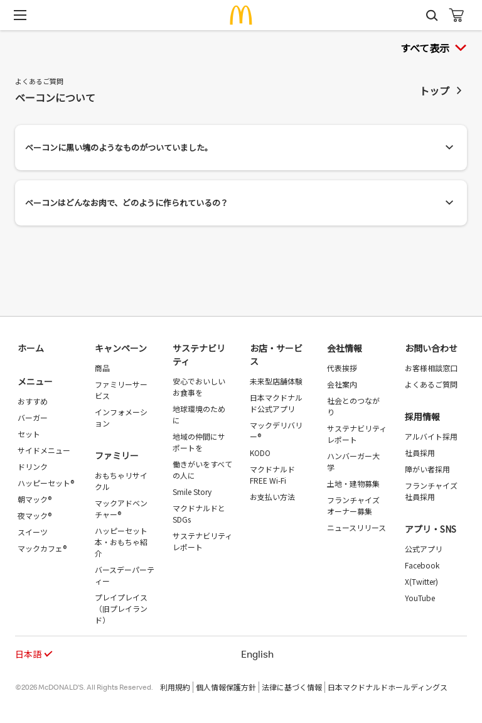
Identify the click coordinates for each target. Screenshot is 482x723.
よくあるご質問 (431, 384)
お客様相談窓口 (431, 367)
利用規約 (175, 687)
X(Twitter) (421, 581)
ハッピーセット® (46, 482)
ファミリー (117, 455)
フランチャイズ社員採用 (431, 491)
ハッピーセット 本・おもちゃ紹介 (121, 541)
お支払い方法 (272, 496)
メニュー (35, 381)
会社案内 (342, 384)
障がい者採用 (427, 469)
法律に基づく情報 (292, 687)
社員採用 (420, 452)
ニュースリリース (356, 527)
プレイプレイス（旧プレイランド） (121, 608)
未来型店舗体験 (276, 381)
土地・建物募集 (353, 483)
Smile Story (192, 491)
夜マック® (34, 515)
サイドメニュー (44, 450)
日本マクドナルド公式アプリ (276, 403)
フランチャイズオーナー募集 (353, 505)
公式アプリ (423, 548)
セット (29, 433)
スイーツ (33, 531)
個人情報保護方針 (226, 687)
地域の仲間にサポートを (199, 442)
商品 (102, 367)
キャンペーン (121, 348)
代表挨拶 (342, 367)
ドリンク (33, 466)
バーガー (33, 417)
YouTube (420, 597)
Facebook (422, 565)
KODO (260, 452)
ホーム (31, 348)
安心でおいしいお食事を (199, 387)
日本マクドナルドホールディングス (387, 687)
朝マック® (34, 499)
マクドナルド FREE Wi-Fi (272, 475)
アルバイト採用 (431, 436)
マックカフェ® (42, 548)
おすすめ (33, 401)
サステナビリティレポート (202, 541)
